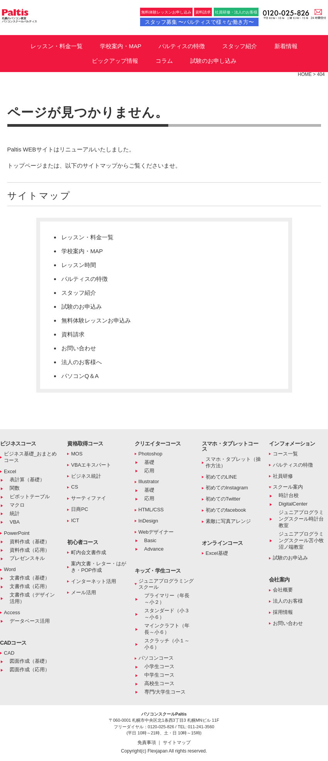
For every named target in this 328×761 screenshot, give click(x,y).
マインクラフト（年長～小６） (166, 629)
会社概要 (283, 590)
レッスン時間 (78, 265)
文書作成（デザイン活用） (32, 598)
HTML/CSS (151, 509)
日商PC (79, 509)
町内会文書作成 (88, 552)
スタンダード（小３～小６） (166, 614)
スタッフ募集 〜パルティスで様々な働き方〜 (199, 22)
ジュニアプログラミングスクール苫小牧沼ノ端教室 (301, 540)
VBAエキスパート (91, 465)
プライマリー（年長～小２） (166, 599)
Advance (154, 549)
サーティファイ (88, 498)
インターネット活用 (93, 581)
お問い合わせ (78, 348)
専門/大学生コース (165, 692)
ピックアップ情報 (115, 60)
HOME (305, 74)
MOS (77, 454)
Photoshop (150, 454)
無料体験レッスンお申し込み (166, 12)
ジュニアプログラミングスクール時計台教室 (301, 518)
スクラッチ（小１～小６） (166, 644)
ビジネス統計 (86, 476)
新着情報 (286, 46)
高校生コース (159, 683)
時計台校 (289, 495)
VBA (15, 522)
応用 (149, 471)
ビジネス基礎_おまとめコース (30, 457)
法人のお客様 (288, 601)
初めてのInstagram (227, 488)
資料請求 (203, 12)
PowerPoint (16, 533)
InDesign (148, 521)
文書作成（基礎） (30, 578)
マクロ (17, 505)
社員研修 (283, 476)
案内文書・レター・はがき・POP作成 (98, 567)
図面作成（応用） (30, 669)
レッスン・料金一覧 (56, 46)
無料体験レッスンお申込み (96, 320)
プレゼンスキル (27, 558)
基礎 (149, 462)
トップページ (24, 165)
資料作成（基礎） (30, 541)
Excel (10, 471)
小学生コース (159, 666)
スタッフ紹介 (239, 46)
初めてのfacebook (226, 510)
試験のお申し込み (213, 60)
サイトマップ (177, 742)
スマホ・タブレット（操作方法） (233, 462)
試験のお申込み (81, 306)
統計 (15, 513)
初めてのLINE (221, 477)
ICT (75, 520)
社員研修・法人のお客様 (236, 12)
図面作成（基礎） (30, 661)
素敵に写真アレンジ (228, 521)
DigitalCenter (293, 504)
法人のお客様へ (81, 362)
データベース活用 (30, 621)
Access (12, 612)
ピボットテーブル (30, 496)
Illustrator (149, 481)
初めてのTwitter (223, 499)
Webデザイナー (156, 532)
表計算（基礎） (27, 479)
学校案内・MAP (121, 46)
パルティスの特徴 (182, 46)
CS (74, 487)
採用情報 (283, 612)
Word (10, 569)
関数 (15, 488)
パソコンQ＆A (80, 376)
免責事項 (147, 742)
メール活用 (83, 592)
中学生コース (159, 675)
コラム (164, 60)
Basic (150, 540)
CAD (9, 653)
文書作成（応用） (30, 586)
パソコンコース (156, 658)
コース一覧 (285, 454)
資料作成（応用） (30, 550)
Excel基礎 (217, 553)
